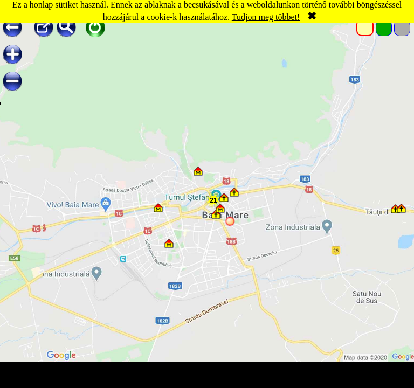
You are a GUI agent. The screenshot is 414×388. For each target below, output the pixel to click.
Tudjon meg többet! (266, 17)
